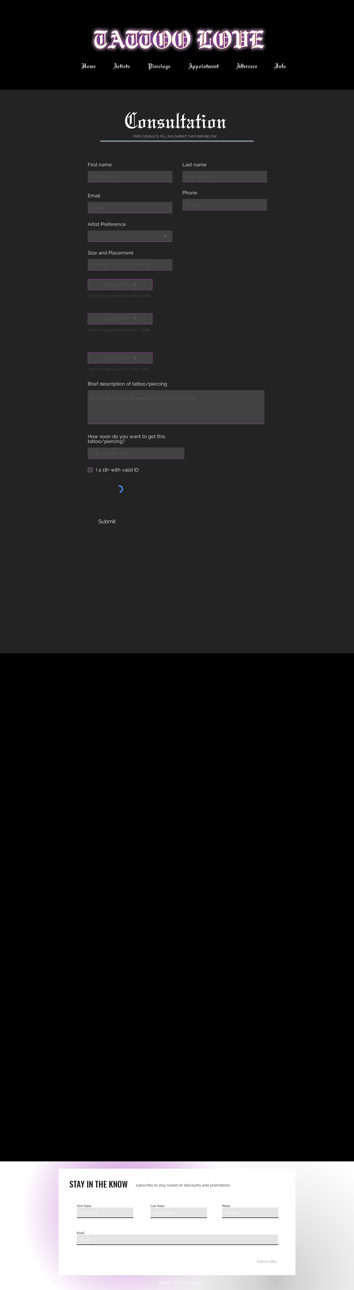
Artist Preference (107, 224)
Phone (189, 192)
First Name (84, 1206)
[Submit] (107, 521)
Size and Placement (110, 252)
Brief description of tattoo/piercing (127, 383)
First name (100, 164)
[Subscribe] (263, 1261)
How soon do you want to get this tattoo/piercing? (126, 439)
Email (94, 195)
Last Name (158, 1206)
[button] (120, 284)
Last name (194, 164)
